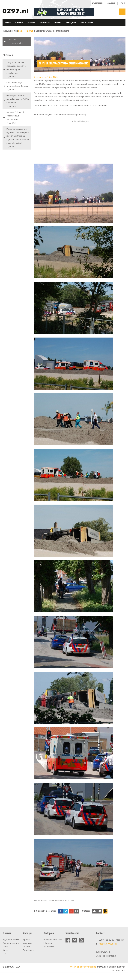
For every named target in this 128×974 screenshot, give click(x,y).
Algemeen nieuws (11, 939)
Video (5, 950)
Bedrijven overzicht (53, 939)
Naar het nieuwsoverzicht (16, 41)
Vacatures (44, 22)
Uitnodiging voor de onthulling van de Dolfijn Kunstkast (17, 100)
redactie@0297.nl (108, 943)
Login (122, 3)
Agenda (19, 22)
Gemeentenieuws (11, 943)
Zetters (57, 22)
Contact (111, 3)
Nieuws (31, 22)
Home (8, 22)
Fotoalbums (86, 22)
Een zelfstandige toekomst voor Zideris (17, 86)
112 (4, 953)
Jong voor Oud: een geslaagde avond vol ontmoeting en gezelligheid (16, 69)
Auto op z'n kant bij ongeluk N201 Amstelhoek (15, 117)
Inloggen (48, 943)
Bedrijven (71, 22)
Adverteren (97, 3)
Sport (5, 946)
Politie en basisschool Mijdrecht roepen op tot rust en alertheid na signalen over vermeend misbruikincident (18, 137)
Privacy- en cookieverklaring (82, 966)
